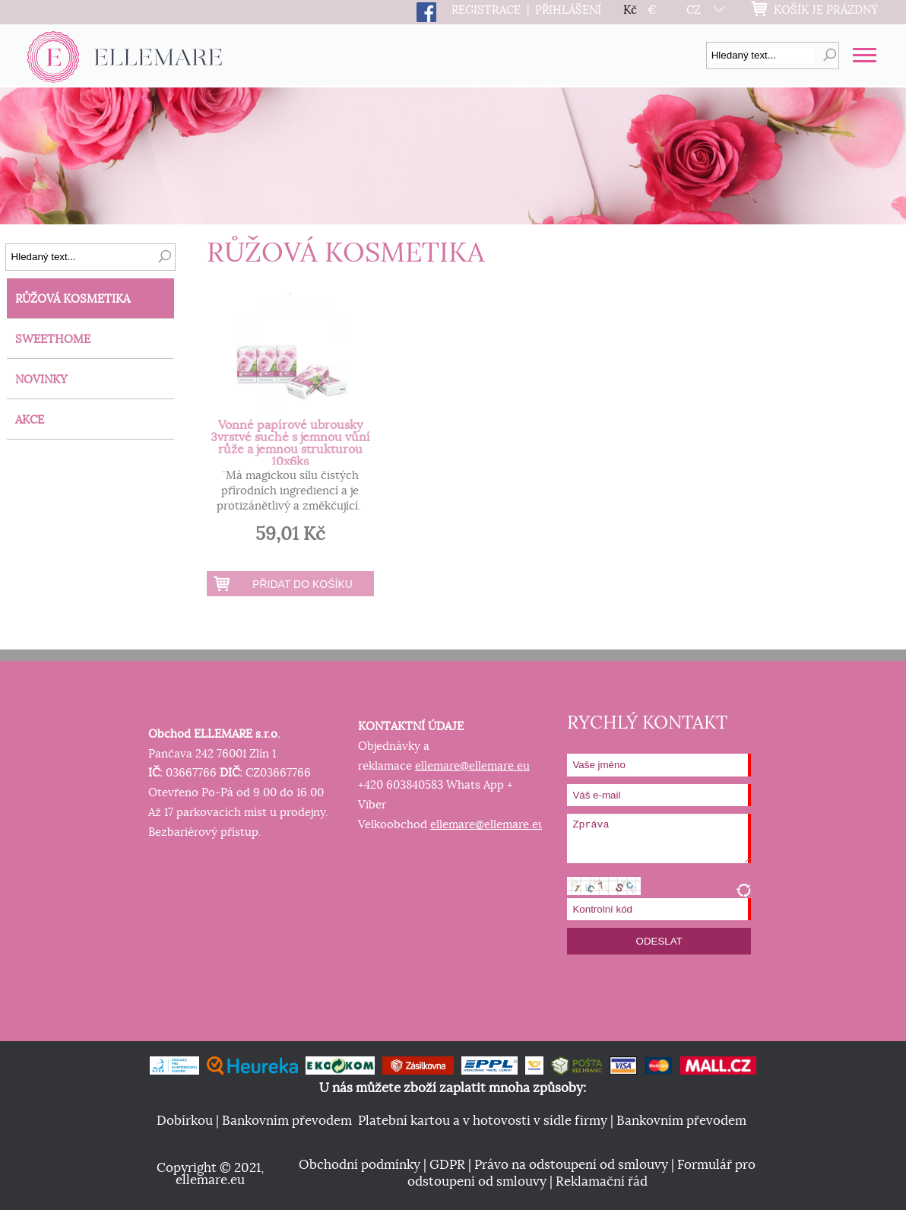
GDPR (447, 1165)
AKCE (29, 420)
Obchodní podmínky (359, 1165)
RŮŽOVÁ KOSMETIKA (72, 299)
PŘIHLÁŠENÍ (568, 10)
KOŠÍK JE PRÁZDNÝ (826, 10)
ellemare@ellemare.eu (472, 766)
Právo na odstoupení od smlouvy (571, 1165)
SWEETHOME (52, 339)
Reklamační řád (602, 1182)
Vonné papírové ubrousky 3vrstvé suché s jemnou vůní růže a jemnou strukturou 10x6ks (290, 443)
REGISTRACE (486, 10)
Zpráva (659, 838)
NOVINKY (41, 380)
